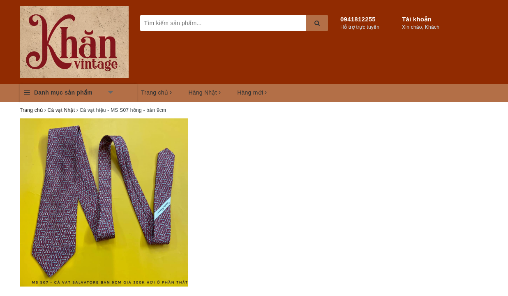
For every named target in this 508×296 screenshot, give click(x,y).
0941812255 (358, 19)
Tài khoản (417, 19)
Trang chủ (156, 92)
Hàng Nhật (204, 92)
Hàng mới (252, 92)
